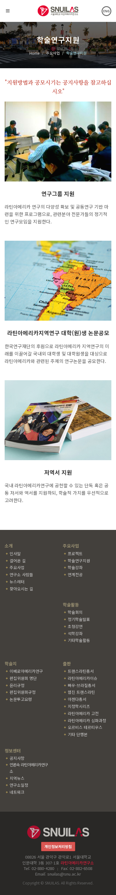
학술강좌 (75, 567)
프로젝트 (75, 553)
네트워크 (17, 792)
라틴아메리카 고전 (83, 713)
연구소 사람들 (21, 574)
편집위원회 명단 (23, 678)
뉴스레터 (17, 582)
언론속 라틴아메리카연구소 (29, 768)
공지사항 (17, 758)
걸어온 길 (18, 561)
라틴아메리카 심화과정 (87, 720)
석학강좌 (75, 633)
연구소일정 (19, 785)
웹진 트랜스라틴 (81, 692)
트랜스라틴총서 (81, 671)
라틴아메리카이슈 (82, 678)
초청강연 (75, 626)
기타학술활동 (79, 640)
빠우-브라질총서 (81, 685)
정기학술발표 (79, 619)
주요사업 (17, 567)
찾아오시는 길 (21, 589)
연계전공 (75, 574)
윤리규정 (17, 685)
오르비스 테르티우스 (85, 727)
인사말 (15, 553)
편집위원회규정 (23, 692)
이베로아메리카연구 (26, 671)
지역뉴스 (17, 778)
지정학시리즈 (79, 706)
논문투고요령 (21, 699)
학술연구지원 (79, 561)
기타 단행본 (78, 734)
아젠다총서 (77, 699)
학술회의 (75, 612)
